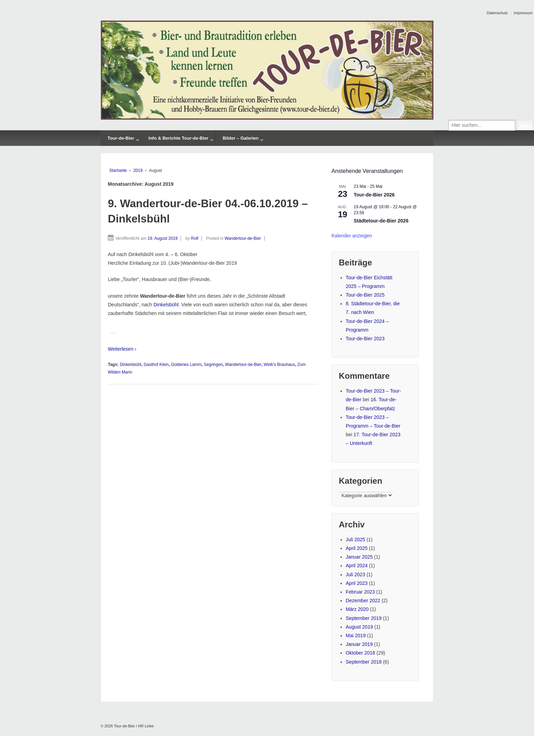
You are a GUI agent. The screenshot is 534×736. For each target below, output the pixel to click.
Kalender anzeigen (351, 235)
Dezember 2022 (363, 600)
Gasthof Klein (156, 364)
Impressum (523, 13)
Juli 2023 (355, 574)
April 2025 (357, 548)
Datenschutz (497, 13)
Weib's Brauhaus (279, 364)
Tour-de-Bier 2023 (365, 338)
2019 (138, 170)
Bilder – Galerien (240, 138)
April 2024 (357, 565)
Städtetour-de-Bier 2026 (381, 221)
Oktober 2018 (360, 653)
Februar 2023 (360, 592)
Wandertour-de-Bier (243, 238)
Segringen (213, 364)
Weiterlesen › (122, 349)
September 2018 (364, 662)
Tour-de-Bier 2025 (365, 295)
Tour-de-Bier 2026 (374, 195)
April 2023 (357, 583)
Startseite (118, 170)
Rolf (194, 238)
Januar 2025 (359, 557)
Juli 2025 (355, 539)
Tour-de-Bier (120, 138)
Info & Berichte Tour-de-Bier (178, 138)
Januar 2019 (359, 644)
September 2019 (364, 618)
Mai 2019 (356, 635)
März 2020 (357, 609)
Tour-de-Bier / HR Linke (133, 726)
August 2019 (359, 627)
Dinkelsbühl (166, 304)
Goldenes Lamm (186, 364)
